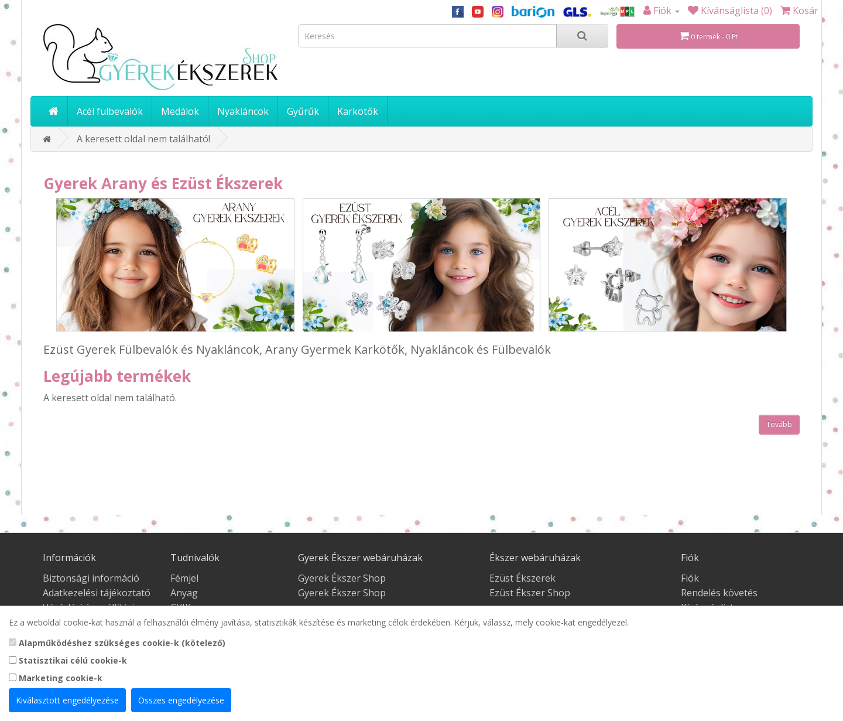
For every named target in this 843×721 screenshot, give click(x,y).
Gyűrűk (303, 111)
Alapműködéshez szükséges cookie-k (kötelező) (117, 642)
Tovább (779, 424)
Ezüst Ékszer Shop (529, 592)
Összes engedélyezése (181, 700)
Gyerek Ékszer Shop (342, 578)
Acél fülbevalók (110, 111)
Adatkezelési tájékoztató (96, 592)
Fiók (690, 578)
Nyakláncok (243, 111)
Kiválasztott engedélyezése (67, 700)
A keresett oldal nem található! (143, 138)
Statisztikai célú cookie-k (68, 660)
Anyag (184, 592)
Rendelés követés (719, 592)
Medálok (180, 111)
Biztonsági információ (91, 578)
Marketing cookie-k (55, 678)
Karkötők (357, 111)
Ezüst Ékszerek (522, 578)
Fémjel (184, 578)
